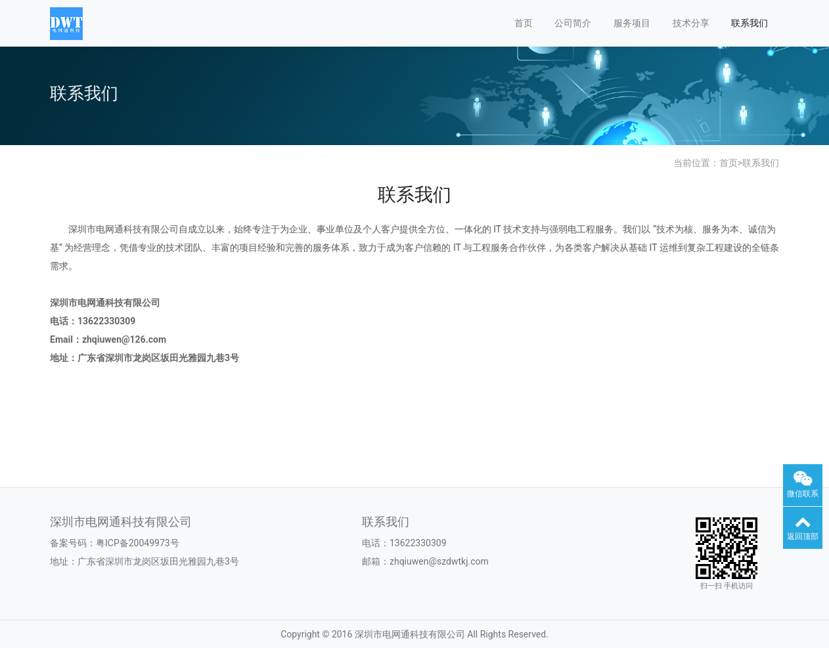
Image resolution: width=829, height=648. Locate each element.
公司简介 (572, 23)
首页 (523, 23)
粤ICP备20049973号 (137, 543)
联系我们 (749, 23)
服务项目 (632, 23)
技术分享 (691, 23)
